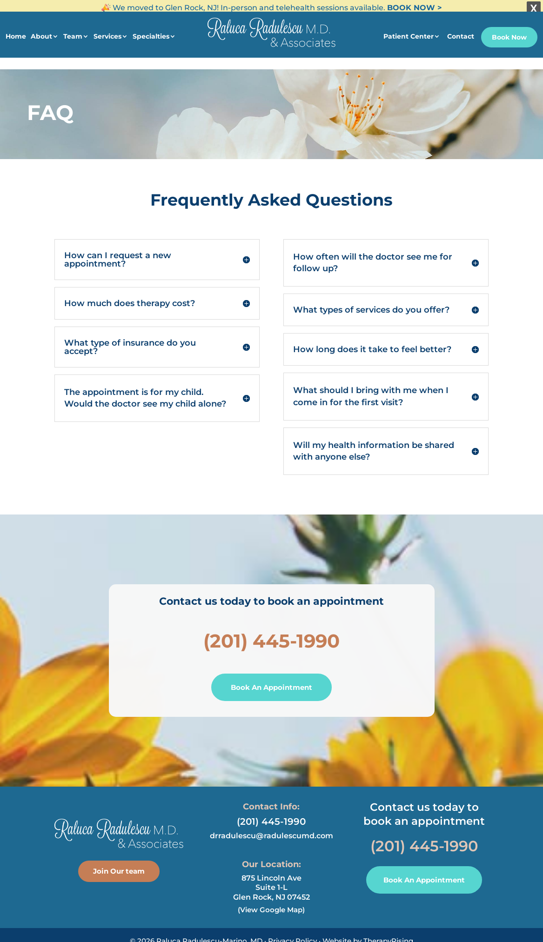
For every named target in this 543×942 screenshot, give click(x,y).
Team (72, 31)
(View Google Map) (271, 901)
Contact (460, 31)
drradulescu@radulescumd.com (271, 827)
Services (107, 31)
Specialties (151, 31)
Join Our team (119, 862)
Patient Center (408, 31)
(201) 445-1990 (271, 632)
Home (16, 31)
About (41, 31)
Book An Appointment (271, 679)
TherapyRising (388, 932)
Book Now (509, 32)
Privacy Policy (292, 932)
